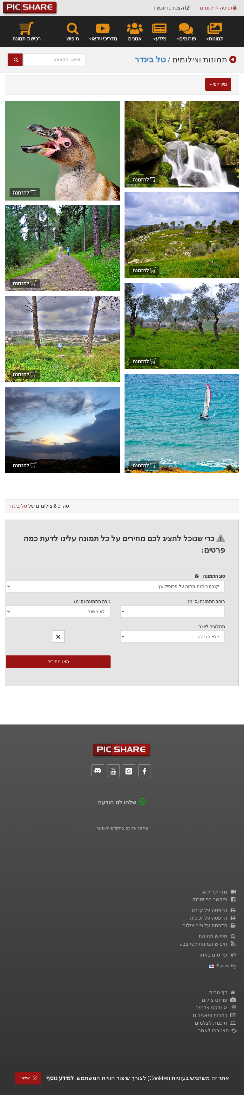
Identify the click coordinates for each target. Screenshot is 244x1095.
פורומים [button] (186, 31)
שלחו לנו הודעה (117, 802)
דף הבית (222, 992)
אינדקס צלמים (215, 1007)
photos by (222, 965)
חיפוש (72, 31)
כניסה (218, 8)
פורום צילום (219, 1000)
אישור (28, 1078)
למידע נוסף (60, 1078)
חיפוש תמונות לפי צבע (208, 944)
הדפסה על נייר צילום (209, 925)
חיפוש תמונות (217, 936)
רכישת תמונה (26, 31)
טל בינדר (150, 59)
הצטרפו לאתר (217, 1030)
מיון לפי (218, 84)
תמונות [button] (215, 31)
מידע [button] (159, 31)
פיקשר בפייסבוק (214, 899)
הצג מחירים (58, 661)
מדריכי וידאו (218, 891)
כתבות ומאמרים (214, 1015)
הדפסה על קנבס (214, 910)
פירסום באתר (217, 954)
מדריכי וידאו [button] (102, 31)
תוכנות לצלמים (215, 1023)
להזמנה (144, 179)
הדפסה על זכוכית (213, 918)
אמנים (135, 31)
